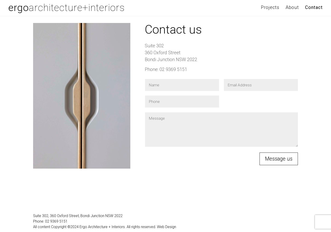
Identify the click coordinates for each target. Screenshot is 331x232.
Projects (270, 7)
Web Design (166, 227)
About (292, 7)
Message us (278, 159)
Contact (314, 7)
